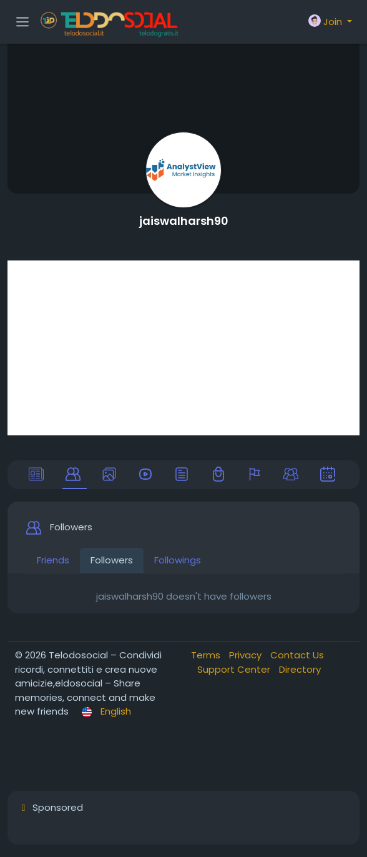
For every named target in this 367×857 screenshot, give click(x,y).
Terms (207, 654)
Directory (300, 669)
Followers (112, 560)
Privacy (246, 654)
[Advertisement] (183, 347)
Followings (177, 560)
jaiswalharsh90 (183, 221)
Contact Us (297, 654)
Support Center (235, 669)
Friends (53, 560)
